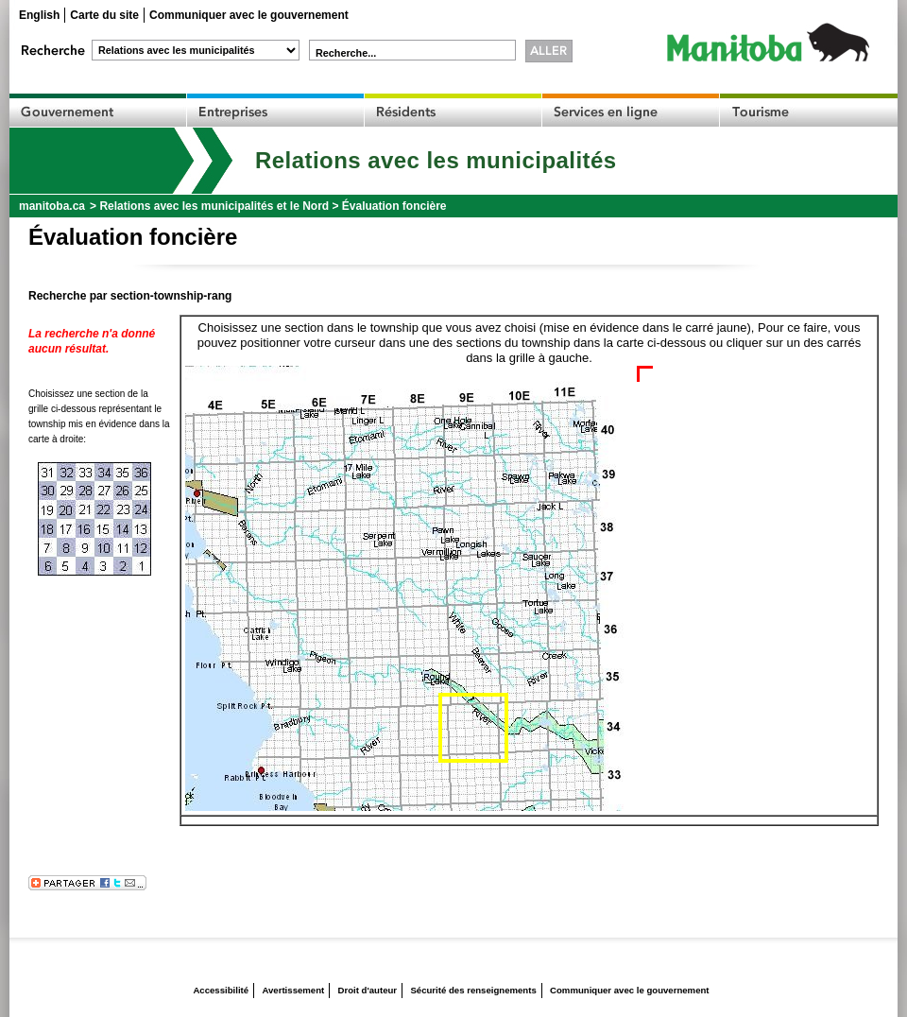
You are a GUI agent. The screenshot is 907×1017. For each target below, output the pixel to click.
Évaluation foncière (394, 206)
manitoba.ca (52, 206)
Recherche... (346, 53)
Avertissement (293, 990)
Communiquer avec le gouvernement (249, 15)
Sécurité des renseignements (473, 990)
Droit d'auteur (368, 990)
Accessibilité (220, 990)
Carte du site (104, 15)
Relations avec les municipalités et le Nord (214, 206)
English (39, 15)
